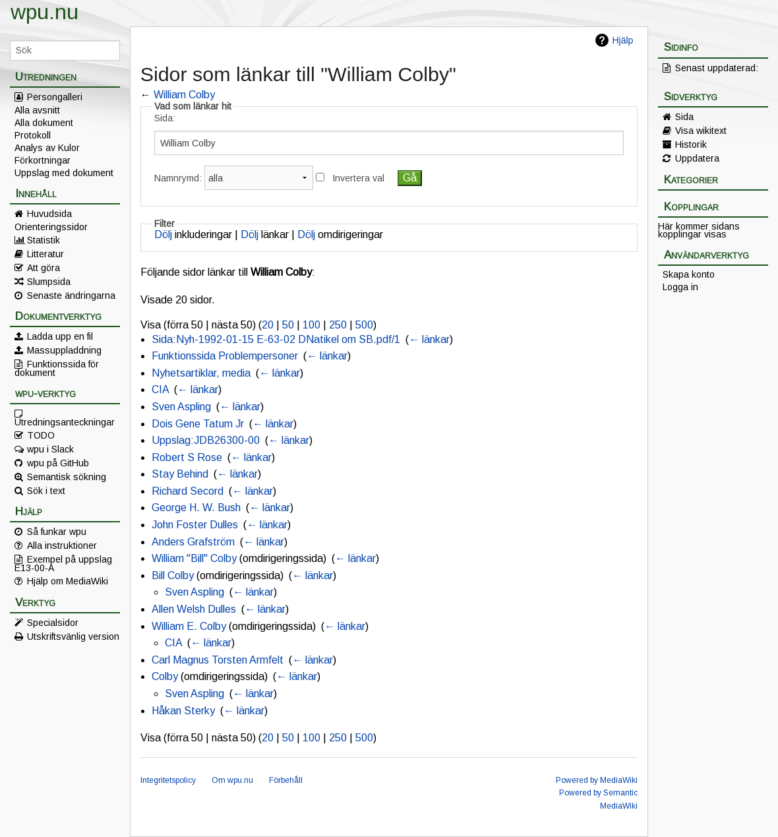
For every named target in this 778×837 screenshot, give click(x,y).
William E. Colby (189, 626)
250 (338, 324)
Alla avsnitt (37, 110)
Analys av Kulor (47, 148)
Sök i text (46, 490)
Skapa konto (689, 274)
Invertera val (358, 178)
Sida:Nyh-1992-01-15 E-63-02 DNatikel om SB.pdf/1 (276, 339)
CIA (160, 389)
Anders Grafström (193, 541)
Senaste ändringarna (71, 295)
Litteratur (45, 254)
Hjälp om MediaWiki (67, 581)
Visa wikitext (701, 130)
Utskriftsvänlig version (73, 636)
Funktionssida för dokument (57, 368)
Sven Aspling (181, 406)
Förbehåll (286, 780)
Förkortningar (43, 160)
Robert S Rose (187, 457)
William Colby (184, 94)
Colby (165, 676)
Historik (691, 144)
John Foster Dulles (195, 524)
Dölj (163, 234)
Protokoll (33, 135)
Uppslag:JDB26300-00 (206, 440)
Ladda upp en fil (60, 336)
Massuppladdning (64, 350)
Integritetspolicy (168, 780)
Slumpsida (49, 281)
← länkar (429, 339)
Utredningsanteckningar (65, 421)
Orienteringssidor (51, 227)
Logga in (680, 287)
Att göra (43, 267)
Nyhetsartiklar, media (201, 373)
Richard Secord (188, 491)
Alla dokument (44, 123)
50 (288, 324)
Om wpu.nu (232, 780)
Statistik (43, 240)
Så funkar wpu (56, 531)
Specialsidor (52, 622)
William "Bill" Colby (194, 558)
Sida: (164, 118)
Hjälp (622, 40)
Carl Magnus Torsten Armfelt (218, 660)
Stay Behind (180, 474)
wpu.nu (44, 12)
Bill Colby (173, 575)
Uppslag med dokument (64, 173)
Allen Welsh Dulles (194, 609)
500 (364, 324)
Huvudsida (49, 213)
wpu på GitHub (58, 463)
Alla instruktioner (62, 545)
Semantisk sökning (66, 476)
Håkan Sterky (183, 710)
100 (311, 324)
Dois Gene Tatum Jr (198, 423)
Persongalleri (54, 97)
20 (268, 324)
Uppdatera (697, 158)
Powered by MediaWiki (597, 780)
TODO (41, 435)
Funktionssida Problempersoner (225, 355)
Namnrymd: (178, 178)
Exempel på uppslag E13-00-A (63, 563)
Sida (684, 116)
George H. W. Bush (196, 507)
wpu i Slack (50, 449)
